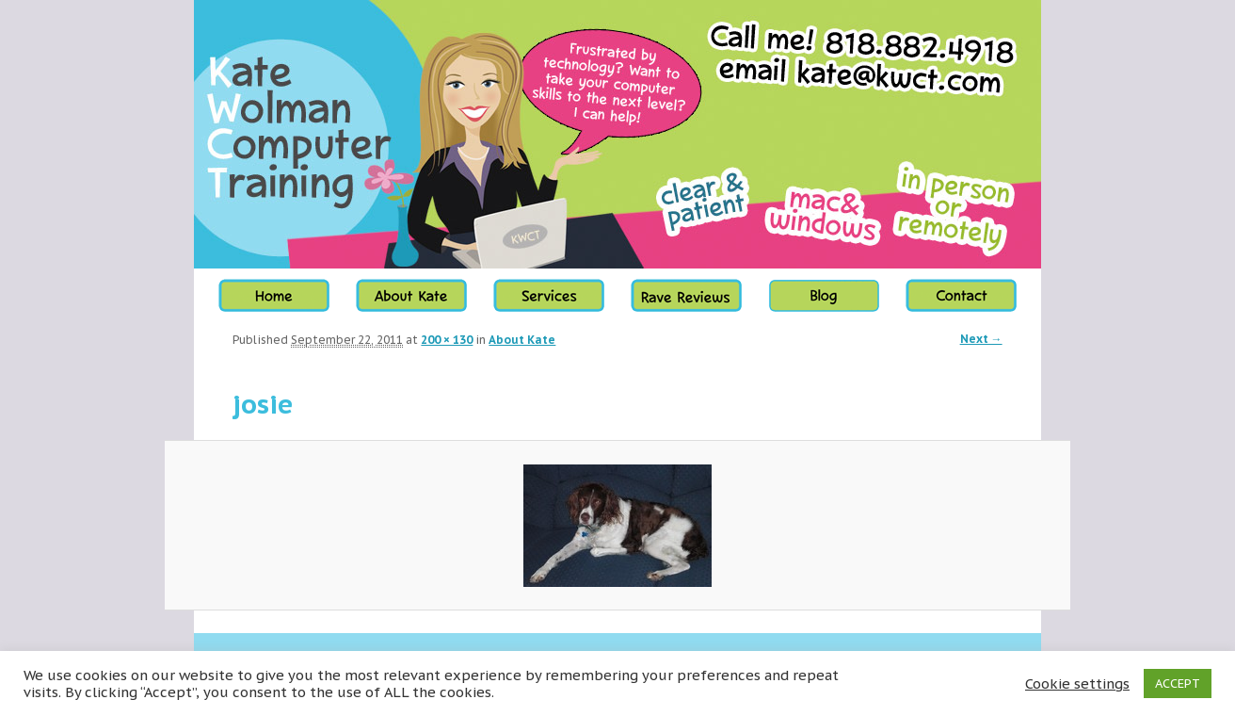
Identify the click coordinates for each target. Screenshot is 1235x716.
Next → (981, 339)
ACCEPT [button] (1177, 683)
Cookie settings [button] (1077, 683)
